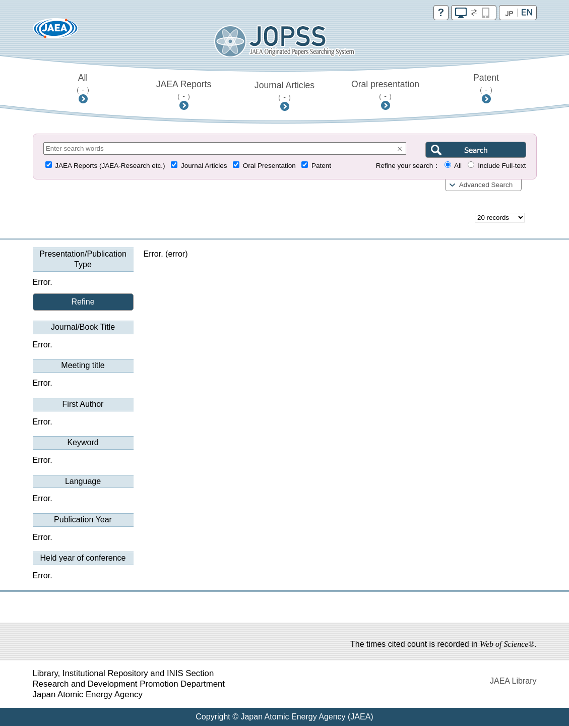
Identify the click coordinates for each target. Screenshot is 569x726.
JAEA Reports (184, 89)
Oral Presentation (269, 165)
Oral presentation (385, 89)
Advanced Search (486, 185)
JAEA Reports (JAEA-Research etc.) (110, 165)
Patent (486, 83)
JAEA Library (513, 681)
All (83, 83)
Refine (82, 301)
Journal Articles (284, 90)
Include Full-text (502, 165)
